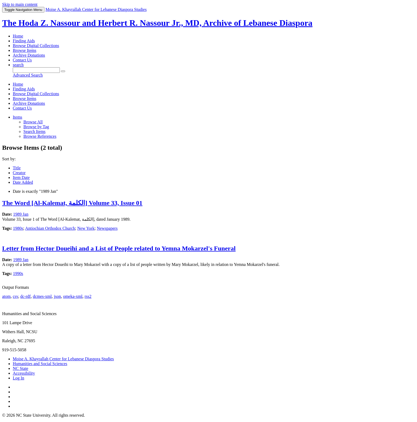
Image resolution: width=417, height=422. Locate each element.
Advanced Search (28, 75)
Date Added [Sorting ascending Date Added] (23, 182)
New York (86, 228)
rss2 (88, 296)
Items (17, 117)
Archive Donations (29, 55)
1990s (18, 273)
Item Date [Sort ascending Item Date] (21, 177)
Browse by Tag (36, 126)
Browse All (33, 122)
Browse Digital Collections (36, 45)
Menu (23, 10)
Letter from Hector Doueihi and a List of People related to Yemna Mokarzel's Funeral (119, 248)
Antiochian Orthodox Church (50, 228)
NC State (20, 368)
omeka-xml (72, 296)
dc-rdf (25, 296)
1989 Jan (20, 214)
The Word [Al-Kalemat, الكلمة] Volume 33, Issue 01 (72, 202)
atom (6, 296)
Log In (18, 378)
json (57, 296)
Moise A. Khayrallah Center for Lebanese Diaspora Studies (63, 359)
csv (15, 296)
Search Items (34, 131)
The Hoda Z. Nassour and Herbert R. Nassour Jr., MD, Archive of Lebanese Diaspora (157, 23)
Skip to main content (19, 4)
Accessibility (24, 373)
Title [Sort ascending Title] (17, 168)
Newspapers (107, 228)
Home (18, 36)
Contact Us (22, 60)
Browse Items (24, 50)
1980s (18, 228)
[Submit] (63, 71)
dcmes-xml (42, 296)
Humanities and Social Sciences (40, 363)
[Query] (36, 70)
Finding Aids (24, 41)
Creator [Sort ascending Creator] (19, 172)
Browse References (39, 136)
